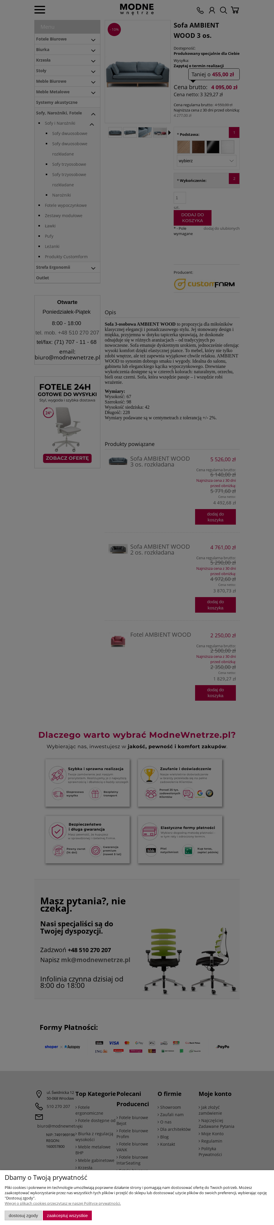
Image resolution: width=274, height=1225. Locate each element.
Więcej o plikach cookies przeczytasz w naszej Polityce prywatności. (63, 1203)
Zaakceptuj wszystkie (67, 1215)
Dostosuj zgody (23, 1215)
